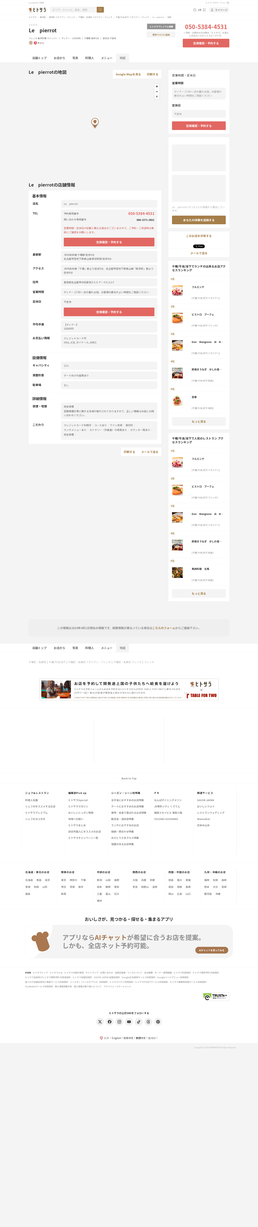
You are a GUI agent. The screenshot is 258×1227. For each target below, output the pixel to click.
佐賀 (215, 880)
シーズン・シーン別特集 (125, 793)
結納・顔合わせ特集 (122, 831)
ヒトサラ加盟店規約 (82, 977)
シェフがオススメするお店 (40, 806)
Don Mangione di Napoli (208, 341)
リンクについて (134, 972)
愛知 (116, 887)
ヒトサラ (33, 17)
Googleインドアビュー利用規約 (173, 977)
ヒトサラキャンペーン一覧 (83, 838)
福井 (99, 900)
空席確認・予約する (206, 43)
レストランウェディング (210, 812)
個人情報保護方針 (63, 986)
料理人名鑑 (31, 800)
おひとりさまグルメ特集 (125, 838)
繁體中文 (141, 1038)
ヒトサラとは (56, 972)
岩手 (47, 880)
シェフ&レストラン (37, 793)
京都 (152, 880)
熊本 (206, 887)
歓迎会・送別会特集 (122, 819)
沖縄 (217, 894)
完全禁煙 (69, 434)
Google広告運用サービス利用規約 (138, 977)
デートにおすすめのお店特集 (127, 806)
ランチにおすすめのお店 (125, 825)
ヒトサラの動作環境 (74, 972)
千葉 (83, 880)
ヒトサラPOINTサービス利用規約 (151, 981)
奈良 (135, 887)
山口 (188, 894)
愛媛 (188, 880)
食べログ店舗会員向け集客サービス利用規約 (46, 981)
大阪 (135, 880)
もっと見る (199, 421)
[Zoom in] (156, 86)
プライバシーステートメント (117, 986)
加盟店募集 (120, 972)
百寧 (194, 397)
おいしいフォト (206, 806)
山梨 (108, 880)
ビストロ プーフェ (203, 314)
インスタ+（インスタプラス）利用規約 (89, 981)
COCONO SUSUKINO (166, 819)
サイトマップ (91, 972)
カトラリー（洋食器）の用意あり (108, 430)
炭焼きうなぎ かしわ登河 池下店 (208, 369)
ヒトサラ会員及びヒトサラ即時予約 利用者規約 (48, 977)
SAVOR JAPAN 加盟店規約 (107, 977)
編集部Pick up (77, 793)
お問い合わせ (106, 972)
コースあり (100, 425)
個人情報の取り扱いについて (88, 986)
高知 (170, 887)
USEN (28, 972)
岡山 (170, 894)
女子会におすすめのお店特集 (127, 800)
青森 (38, 880)
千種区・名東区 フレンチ (127, 662)
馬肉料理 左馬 (200, 568)
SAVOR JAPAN (205, 800)
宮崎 (223, 887)
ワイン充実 (116, 425)
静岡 (108, 887)
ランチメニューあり (75, 430)
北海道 (29, 880)
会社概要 (148, 972)
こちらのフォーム (163, 628)
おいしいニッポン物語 (80, 812)
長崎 (223, 880)
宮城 (27, 887)
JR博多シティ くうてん (167, 806)
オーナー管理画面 (163, 972)
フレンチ (33, 38)
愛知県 (43, 17)
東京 (63, 880)
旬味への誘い (75, 819)
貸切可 (129, 425)
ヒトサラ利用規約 (182, 972)
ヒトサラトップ (40, 972)
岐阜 (99, 887)
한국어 (152, 1038)
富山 (108, 894)
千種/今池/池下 (57, 662)
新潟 (99, 880)
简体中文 (128, 1038)
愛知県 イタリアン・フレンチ (62, 17)
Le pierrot (158, 17)
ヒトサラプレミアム (36, 812)
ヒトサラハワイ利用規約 (121, 981)
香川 (179, 880)
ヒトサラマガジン (78, 806)
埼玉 (63, 887)
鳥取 (179, 887)
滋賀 (154, 887)
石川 (116, 894)
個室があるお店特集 (122, 844)
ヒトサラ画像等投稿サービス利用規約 (188, 981)
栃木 (80, 887)
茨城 (72, 887)
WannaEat (203, 819)
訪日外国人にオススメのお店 (84, 831)
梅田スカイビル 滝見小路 (168, 812)
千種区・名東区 (37, 662)
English (116, 1038)
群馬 (63, 894)
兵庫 (143, 880)
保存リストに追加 (161, 34)
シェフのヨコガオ (35, 819)
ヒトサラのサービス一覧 (217, 2)
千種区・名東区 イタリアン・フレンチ (95, 17)
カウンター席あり (140, 430)
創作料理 (42, 38)
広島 (179, 894)
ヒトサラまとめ (77, 825)
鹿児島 (208, 894)
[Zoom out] (156, 91)
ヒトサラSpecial (78, 800)
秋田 (36, 887)
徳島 (170, 880)
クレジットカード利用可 (77, 425)
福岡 (206, 880)
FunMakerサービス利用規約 (39, 986)
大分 (215, 887)
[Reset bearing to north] (156, 96)
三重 (99, 894)
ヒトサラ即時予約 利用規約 (206, 972)
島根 (188, 887)
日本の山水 (203, 825)
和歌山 (145, 887)
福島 (27, 894)
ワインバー (52, 38)
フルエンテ (198, 287)
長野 (116, 880)
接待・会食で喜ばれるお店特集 (128, 812)
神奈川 (73, 880)
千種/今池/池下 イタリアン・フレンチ (132, 17)
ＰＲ (156, 793)
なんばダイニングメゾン (168, 800)
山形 (44, 887)
